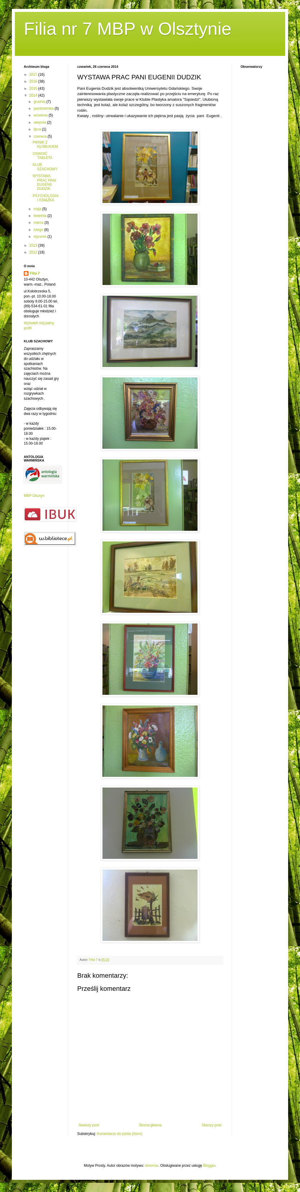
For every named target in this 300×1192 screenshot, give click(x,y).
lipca (38, 129)
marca (39, 223)
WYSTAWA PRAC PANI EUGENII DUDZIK (44, 182)
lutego (39, 230)
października (44, 108)
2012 (33, 252)
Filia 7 (35, 273)
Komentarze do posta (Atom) (119, 1134)
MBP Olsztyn (34, 496)
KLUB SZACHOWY (45, 167)
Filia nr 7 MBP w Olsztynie (127, 29)
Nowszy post (89, 1125)
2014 (33, 95)
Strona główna (150, 1125)
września (41, 115)
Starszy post (211, 1125)
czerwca (41, 136)
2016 (33, 81)
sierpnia (40, 122)
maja (38, 209)
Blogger (209, 1165)
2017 (33, 75)
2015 (33, 88)
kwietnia (41, 216)
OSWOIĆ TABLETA (43, 156)
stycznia (41, 236)
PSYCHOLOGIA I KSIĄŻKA (46, 198)
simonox (151, 1165)
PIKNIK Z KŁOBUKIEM (45, 144)
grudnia (40, 102)
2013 (33, 245)
